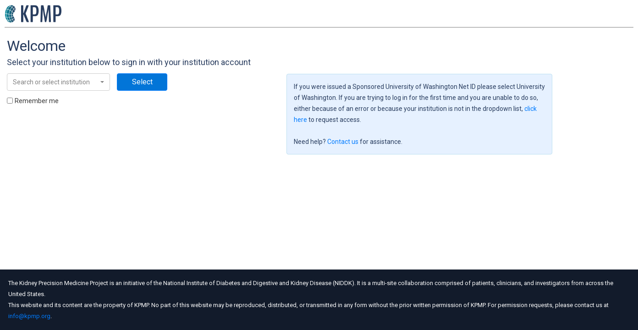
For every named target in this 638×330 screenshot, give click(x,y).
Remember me (37, 100)
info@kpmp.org (29, 316)
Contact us (342, 141)
